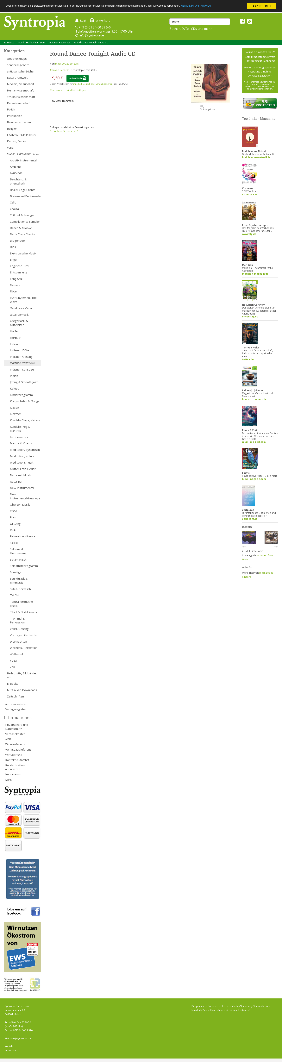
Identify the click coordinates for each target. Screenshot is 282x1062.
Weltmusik (17, 654)
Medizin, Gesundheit (20, 84)
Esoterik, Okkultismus (21, 135)
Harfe (14, 331)
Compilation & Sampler (25, 221)
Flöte (13, 291)
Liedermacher (19, 437)
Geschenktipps (17, 58)
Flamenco (16, 285)
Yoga (13, 660)
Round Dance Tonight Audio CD (91, 42)
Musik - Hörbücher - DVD (31, 42)
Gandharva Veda (21, 308)
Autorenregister (16, 704)
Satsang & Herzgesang (18, 551)
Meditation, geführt (23, 456)
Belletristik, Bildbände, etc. (22, 675)
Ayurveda (16, 173)
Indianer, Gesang (21, 357)
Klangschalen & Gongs (25, 401)
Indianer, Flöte (19, 350)
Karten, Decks (16, 141)
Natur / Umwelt (17, 77)
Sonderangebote (18, 65)
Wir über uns (13, 755)
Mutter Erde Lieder (23, 469)
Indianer (15, 344)
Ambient (15, 167)
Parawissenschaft (19, 103)
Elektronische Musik (23, 253)
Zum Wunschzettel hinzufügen (68, 90)
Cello (13, 202)
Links (8, 779)
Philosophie (14, 116)
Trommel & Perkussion (17, 620)
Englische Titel (19, 266)
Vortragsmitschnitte (23, 635)
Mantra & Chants (21, 443)
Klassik (14, 407)
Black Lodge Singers (67, 63)
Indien (14, 376)
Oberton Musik (20, 504)
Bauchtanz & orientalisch (18, 181)
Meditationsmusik (21, 462)
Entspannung (18, 272)
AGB (8, 739)
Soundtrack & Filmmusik (19, 580)
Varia (10, 147)
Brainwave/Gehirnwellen (25, 196)
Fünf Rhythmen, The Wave (23, 300)
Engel (13, 259)
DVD (13, 247)
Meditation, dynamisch (25, 450)
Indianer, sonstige (22, 369)
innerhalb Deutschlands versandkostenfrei (92, 84)
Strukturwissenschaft (21, 97)
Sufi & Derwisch (20, 589)
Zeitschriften (15, 696)
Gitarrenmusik (19, 314)
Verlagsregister (15, 709)
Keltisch (15, 388)
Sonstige (16, 572)
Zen (12, 667)
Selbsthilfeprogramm (24, 566)
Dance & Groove (21, 228)
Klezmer (15, 414)
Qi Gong (15, 524)
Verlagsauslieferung (18, 749)
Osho (13, 511)
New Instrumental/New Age (25, 496)
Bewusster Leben (19, 122)
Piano (13, 517)
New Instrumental (22, 488)
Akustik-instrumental (23, 160)
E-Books (12, 683)
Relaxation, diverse (22, 536)
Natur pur (16, 481)
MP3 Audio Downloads (22, 690)
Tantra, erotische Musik (21, 604)
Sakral (14, 543)
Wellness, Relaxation (23, 648)
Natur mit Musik (20, 475)
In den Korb (77, 78)
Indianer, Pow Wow (59, 42)
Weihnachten (18, 641)
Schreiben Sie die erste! (64, 131)
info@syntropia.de (92, 35)
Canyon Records (59, 70)
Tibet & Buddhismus (23, 612)
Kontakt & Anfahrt (17, 760)
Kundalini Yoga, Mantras (20, 429)
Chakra (14, 209)
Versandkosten (15, 734)
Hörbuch (15, 338)
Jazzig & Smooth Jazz (24, 382)
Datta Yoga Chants (22, 234)
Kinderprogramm (21, 395)
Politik (11, 109)
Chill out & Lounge (22, 215)
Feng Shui (16, 279)
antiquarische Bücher (21, 71)
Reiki (13, 530)
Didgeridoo (17, 240)
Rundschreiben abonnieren (15, 767)
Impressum (13, 774)
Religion (12, 128)
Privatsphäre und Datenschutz (16, 727)
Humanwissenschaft (20, 90)
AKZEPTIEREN (262, 6)
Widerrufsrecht (15, 744)
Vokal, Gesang (19, 629)
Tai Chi (14, 595)
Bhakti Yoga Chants (22, 190)
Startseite (9, 42)
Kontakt (9, 1046)
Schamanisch (18, 559)
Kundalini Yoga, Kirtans (25, 420)
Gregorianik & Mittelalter (19, 323)
